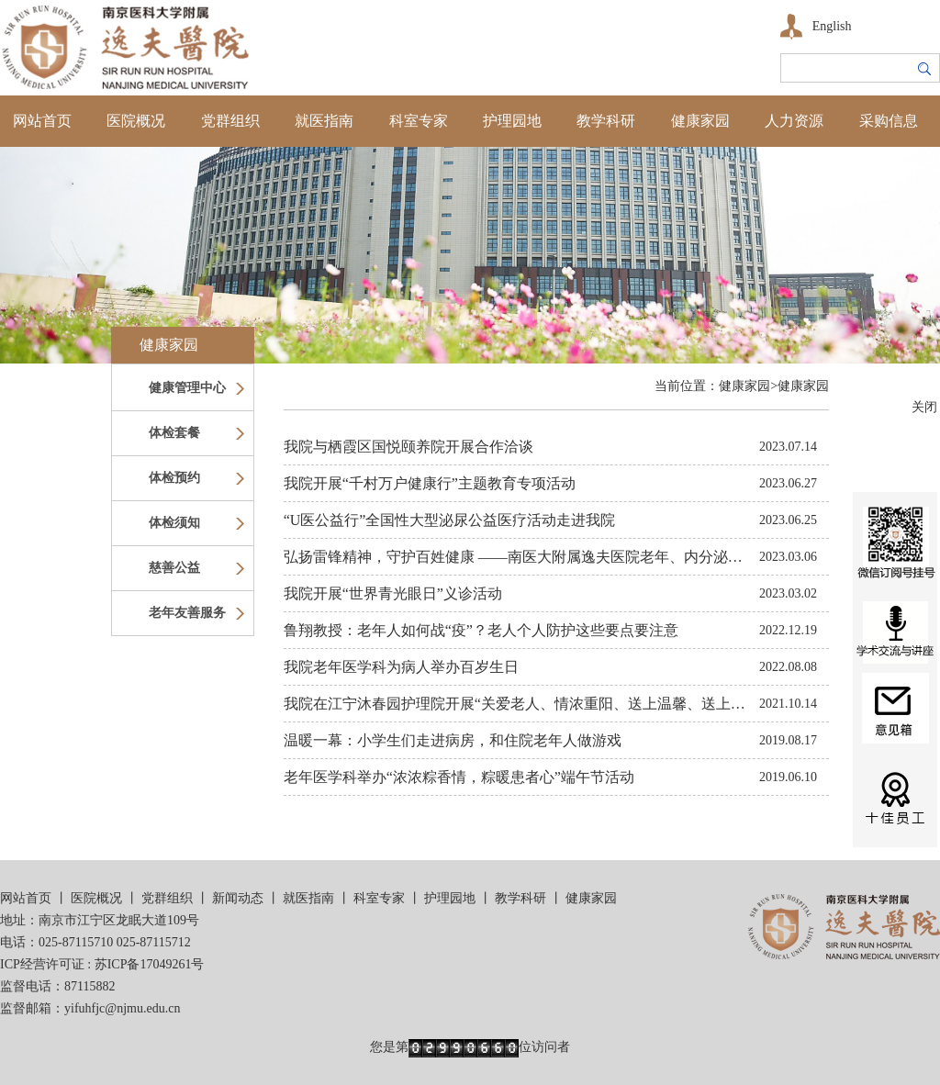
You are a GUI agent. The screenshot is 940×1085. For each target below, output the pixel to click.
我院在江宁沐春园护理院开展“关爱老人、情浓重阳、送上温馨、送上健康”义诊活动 (554, 703)
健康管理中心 (187, 388)
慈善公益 (174, 568)
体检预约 (174, 478)
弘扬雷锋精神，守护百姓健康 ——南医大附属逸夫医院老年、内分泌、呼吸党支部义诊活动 (579, 557)
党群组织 (230, 121)
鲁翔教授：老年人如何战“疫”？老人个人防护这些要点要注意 (481, 630)
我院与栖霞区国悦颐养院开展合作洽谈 (408, 446)
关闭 (924, 407)
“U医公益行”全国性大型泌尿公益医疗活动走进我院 (450, 520)
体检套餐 (174, 433)
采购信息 (888, 121)
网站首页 (42, 121)
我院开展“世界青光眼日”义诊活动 (393, 593)
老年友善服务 (187, 613)
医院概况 (135, 121)
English (832, 26)
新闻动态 (237, 898)
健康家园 (700, 121)
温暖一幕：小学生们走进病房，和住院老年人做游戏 (452, 740)
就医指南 (324, 121)
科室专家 (418, 121)
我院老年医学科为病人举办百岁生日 (401, 667)
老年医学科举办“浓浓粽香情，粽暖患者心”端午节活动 (459, 777)
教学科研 (605, 121)
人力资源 (794, 121)
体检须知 (174, 523)
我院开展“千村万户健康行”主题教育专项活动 (430, 483)
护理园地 (512, 121)
